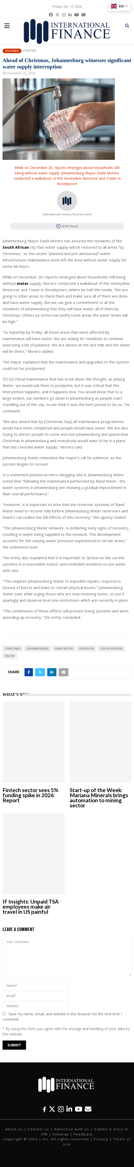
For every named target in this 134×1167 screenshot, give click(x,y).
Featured (12, 51)
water (10, 656)
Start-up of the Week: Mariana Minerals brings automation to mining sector (99, 797)
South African (111, 648)
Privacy (101, 1139)
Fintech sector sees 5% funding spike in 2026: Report (30, 795)
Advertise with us (71, 1129)
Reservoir (86, 648)
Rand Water (64, 648)
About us (14, 1129)
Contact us (38, 1129)
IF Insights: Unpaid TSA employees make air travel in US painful (31, 906)
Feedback (83, 1134)
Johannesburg (37, 648)
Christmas (12, 648)
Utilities (29, 51)
